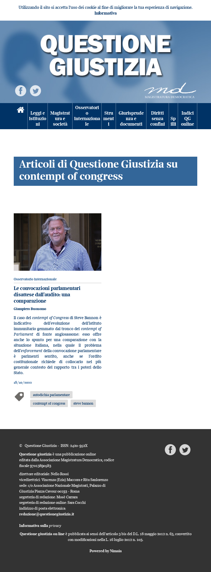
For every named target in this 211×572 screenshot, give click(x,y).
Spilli (173, 121)
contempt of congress (49, 403)
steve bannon (83, 403)
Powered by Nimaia (106, 550)
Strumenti (108, 118)
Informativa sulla (40, 525)
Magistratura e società (60, 118)
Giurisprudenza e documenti (131, 118)
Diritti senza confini (157, 118)
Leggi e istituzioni (37, 118)
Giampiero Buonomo (30, 309)
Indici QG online (187, 118)
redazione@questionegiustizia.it (46, 514)
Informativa (106, 13)
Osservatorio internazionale (87, 116)
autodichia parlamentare (51, 395)
